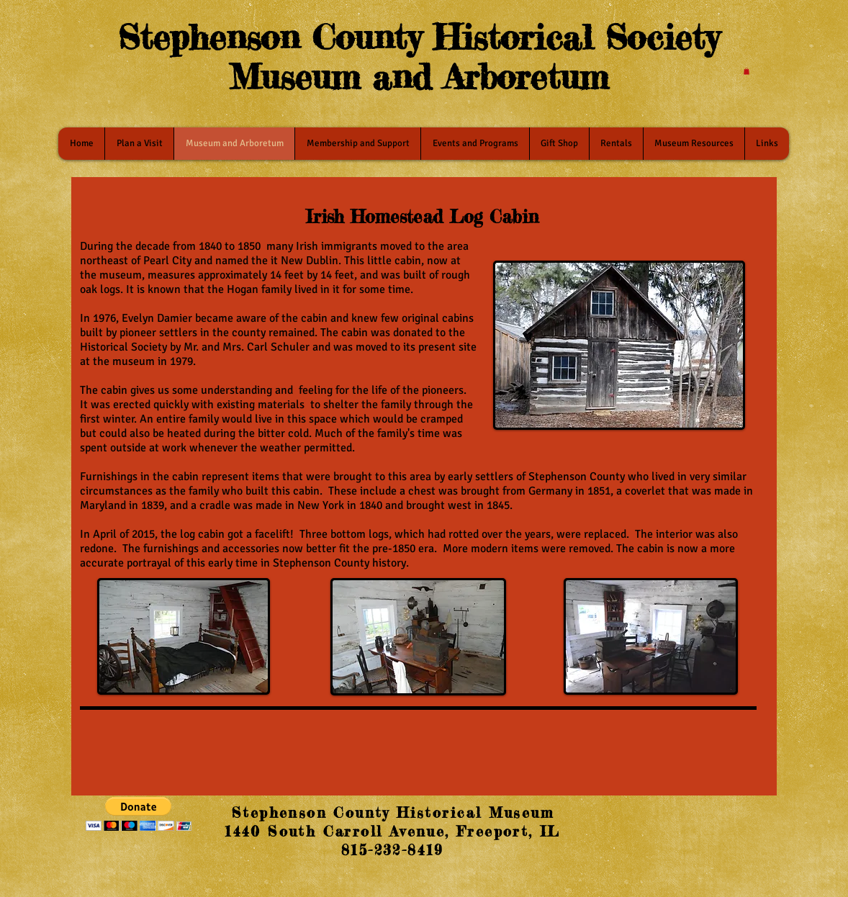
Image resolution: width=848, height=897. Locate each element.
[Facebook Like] (669, 816)
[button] (746, 71)
